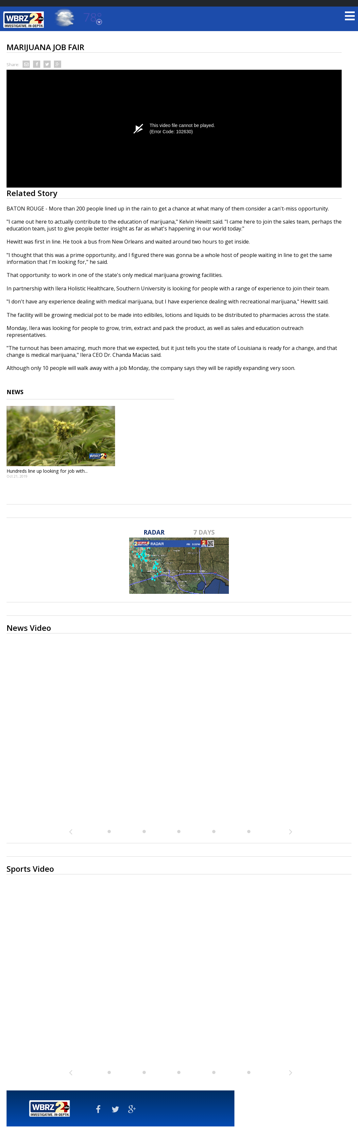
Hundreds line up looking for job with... (47, 471)
